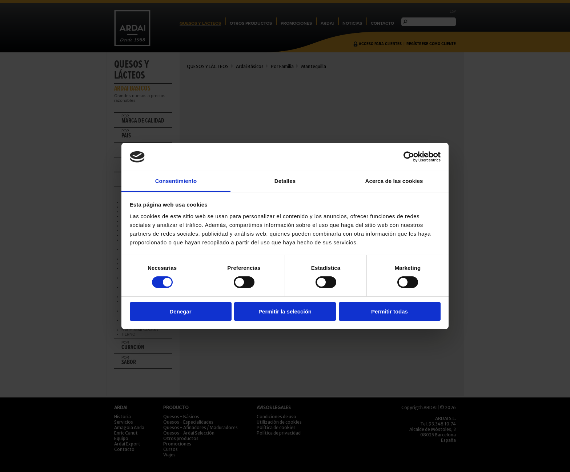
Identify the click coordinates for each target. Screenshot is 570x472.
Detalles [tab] (285, 181)
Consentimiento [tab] (176, 181)
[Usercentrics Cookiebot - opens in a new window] (409, 156)
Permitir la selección (285, 311)
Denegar (180, 311)
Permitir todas (389, 311)
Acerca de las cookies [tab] (394, 181)
